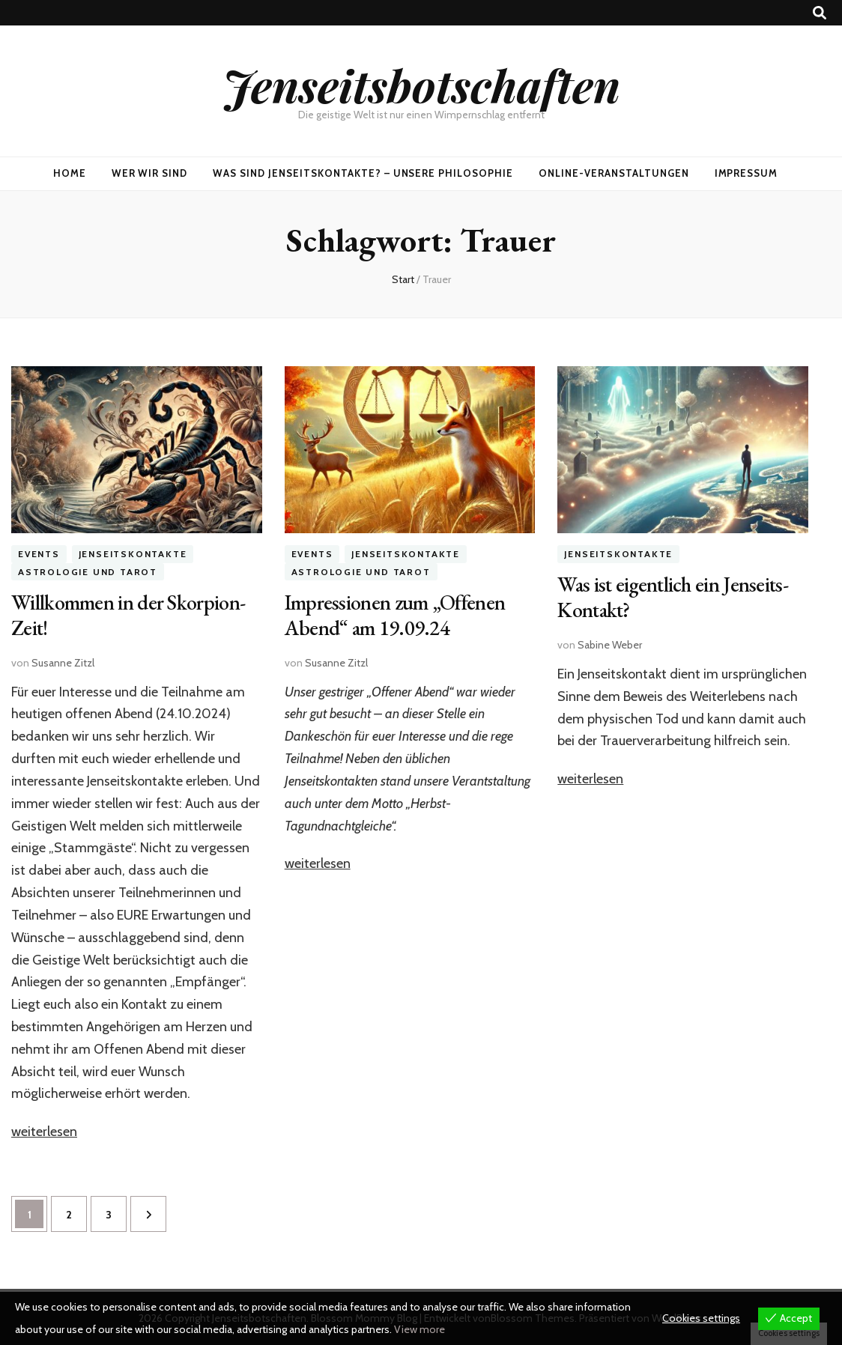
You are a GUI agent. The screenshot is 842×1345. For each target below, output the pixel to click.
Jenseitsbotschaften (421, 85)
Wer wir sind (150, 173)
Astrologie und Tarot (87, 571)
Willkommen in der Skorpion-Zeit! (128, 615)
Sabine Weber (610, 645)
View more (419, 1329)
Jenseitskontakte (133, 553)
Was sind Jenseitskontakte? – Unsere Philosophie (363, 173)
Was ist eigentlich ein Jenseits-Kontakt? (672, 597)
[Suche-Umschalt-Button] (819, 13)
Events (39, 553)
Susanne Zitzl (62, 663)
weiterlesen (44, 1131)
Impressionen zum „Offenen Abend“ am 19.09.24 (395, 615)
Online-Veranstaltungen (613, 173)
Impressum (746, 173)
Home (69, 173)
